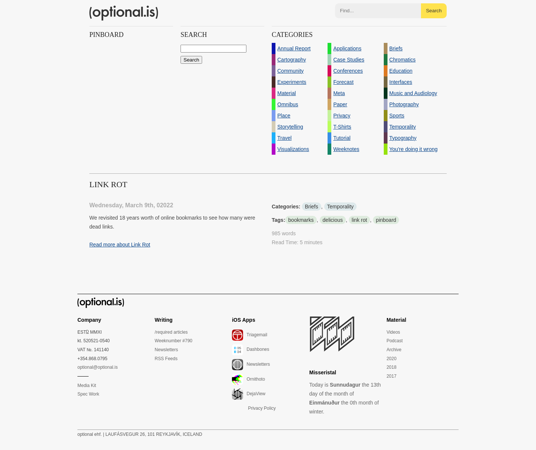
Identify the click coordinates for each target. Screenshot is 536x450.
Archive (393, 349)
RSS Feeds (166, 358)
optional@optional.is (97, 367)
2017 (391, 376)
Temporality (340, 207)
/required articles (171, 332)
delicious (333, 220)
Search (433, 10)
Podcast (394, 340)
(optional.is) (124, 13)
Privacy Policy (262, 408)
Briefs (311, 207)
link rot (359, 220)
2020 (391, 358)
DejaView (248, 394)
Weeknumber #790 (173, 340)
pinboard (386, 220)
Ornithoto (248, 379)
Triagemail (249, 335)
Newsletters (166, 349)
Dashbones (250, 349)
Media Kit (86, 385)
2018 (391, 367)
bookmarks (300, 220)
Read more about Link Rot (119, 245)
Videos (393, 332)
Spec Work (88, 394)
